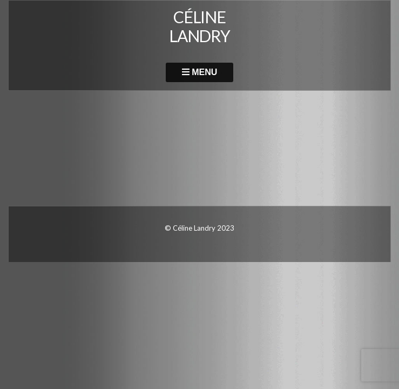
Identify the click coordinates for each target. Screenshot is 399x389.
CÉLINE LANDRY (199, 26)
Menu (200, 72)
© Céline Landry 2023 (199, 228)
